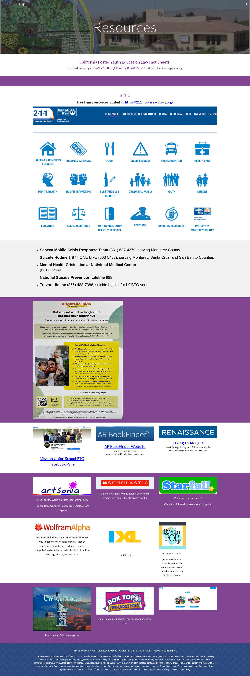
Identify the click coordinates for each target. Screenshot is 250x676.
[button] (246, 4)
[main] (125, 27)
